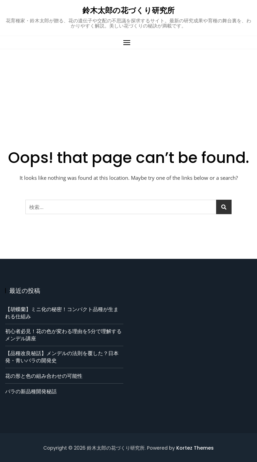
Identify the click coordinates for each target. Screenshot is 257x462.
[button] (128, 42)
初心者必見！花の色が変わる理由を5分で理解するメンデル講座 (63, 335)
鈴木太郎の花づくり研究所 (128, 10)
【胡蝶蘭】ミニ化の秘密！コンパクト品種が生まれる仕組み (62, 313)
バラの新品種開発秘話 (31, 391)
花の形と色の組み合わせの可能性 (43, 375)
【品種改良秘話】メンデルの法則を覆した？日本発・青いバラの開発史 (62, 357)
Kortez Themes (195, 447)
